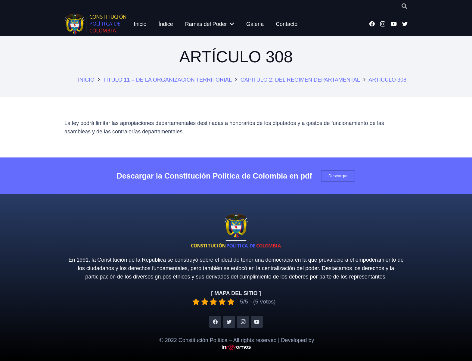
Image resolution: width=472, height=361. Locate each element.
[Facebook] (372, 23)
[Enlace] (95, 24)
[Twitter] (405, 23)
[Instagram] (382, 24)
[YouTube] (394, 23)
